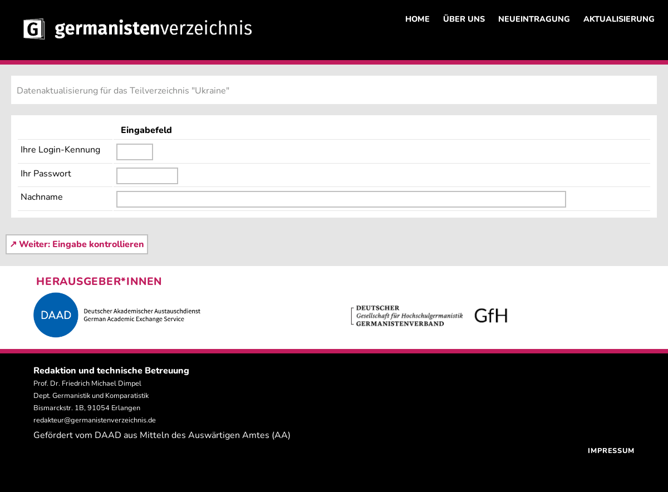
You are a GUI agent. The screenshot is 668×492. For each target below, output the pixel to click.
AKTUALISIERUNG (619, 18)
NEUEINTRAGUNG (534, 18)
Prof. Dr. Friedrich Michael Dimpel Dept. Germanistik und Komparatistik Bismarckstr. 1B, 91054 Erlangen (91, 395)
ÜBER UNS (464, 18)
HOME (417, 18)
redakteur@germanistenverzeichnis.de (94, 420)
